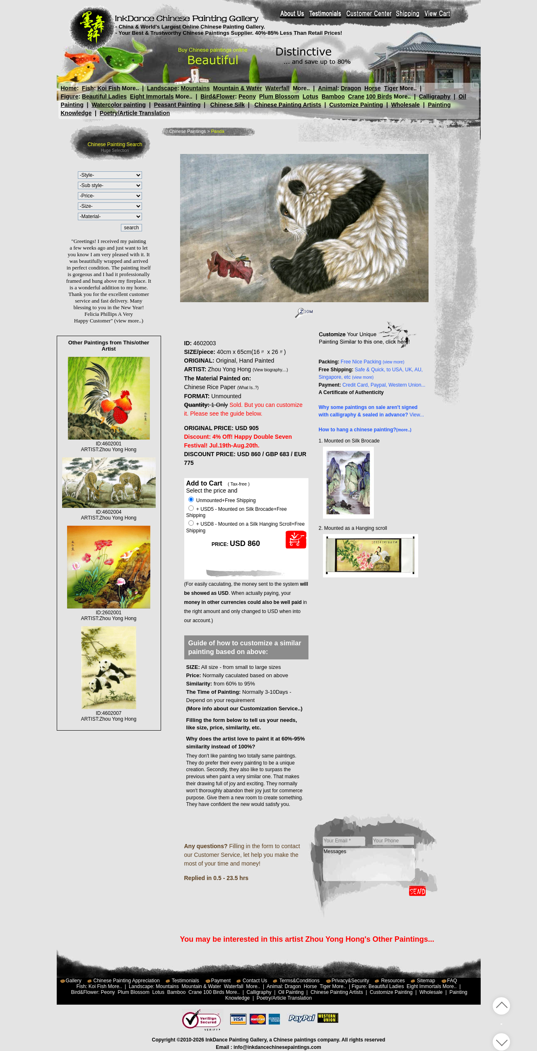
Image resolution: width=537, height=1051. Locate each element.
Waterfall (277, 88)
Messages (369, 864)
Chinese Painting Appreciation (127, 981)
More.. (130, 88)
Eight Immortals (152, 96)
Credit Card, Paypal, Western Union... (384, 385)
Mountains (195, 88)
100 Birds (379, 96)
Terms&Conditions (299, 981)
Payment (221, 981)
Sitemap (426, 981)
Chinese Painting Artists (287, 104)
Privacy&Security (350, 981)
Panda (217, 131)
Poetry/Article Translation (135, 113)
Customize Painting (356, 104)
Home (69, 88)
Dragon (351, 88)
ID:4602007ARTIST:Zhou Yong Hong (109, 713)
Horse (372, 88)
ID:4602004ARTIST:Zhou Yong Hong (109, 512)
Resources (393, 981)
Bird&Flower (217, 96)
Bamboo (333, 96)
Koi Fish (108, 88)
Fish (88, 88)
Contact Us (255, 981)
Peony (247, 96)
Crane (356, 96)
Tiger (391, 88)
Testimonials (185, 981)
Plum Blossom (279, 96)
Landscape (162, 88)
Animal (327, 88)
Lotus (310, 96)
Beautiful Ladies (104, 96)
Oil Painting (290, 992)
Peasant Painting (177, 104)
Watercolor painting (119, 104)
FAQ (452, 981)
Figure (70, 96)
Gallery (74, 981)
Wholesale (405, 104)
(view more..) (128, 320)
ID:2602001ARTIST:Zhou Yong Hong (108, 612)
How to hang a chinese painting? (365, 430)
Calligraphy (434, 96)
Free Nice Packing (373, 362)
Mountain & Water (237, 88)
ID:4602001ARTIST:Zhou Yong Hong (109, 443)
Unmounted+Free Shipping (222, 500)
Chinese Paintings (187, 131)
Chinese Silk (227, 104)
